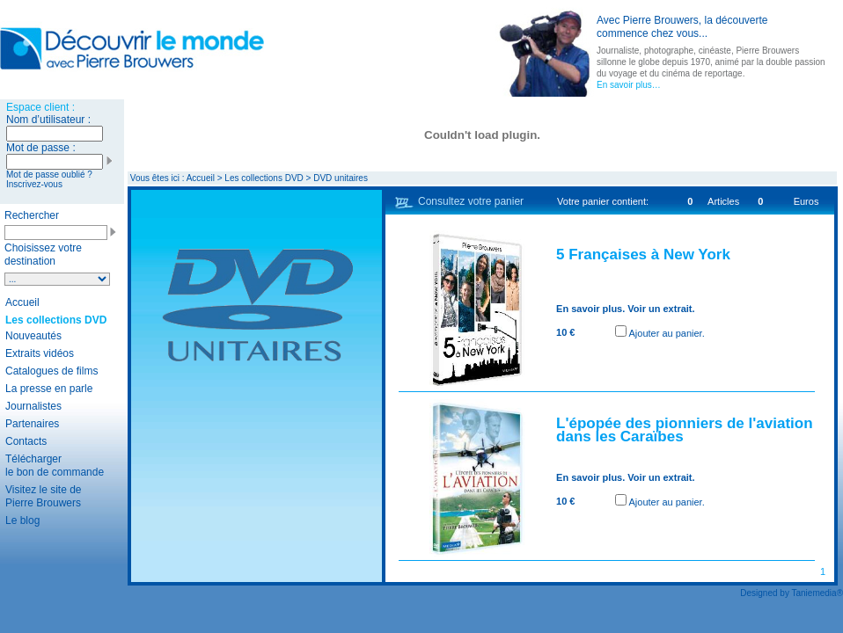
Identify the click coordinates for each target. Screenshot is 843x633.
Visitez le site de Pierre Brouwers (43, 496)
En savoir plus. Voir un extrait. (625, 308)
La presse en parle (48, 388)
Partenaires (32, 424)
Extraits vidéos (39, 353)
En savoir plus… (629, 85)
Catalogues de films (51, 371)
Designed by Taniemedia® (791, 593)
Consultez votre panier (471, 201)
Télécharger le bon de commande (54, 465)
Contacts (26, 441)
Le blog (22, 520)
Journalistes (33, 406)
